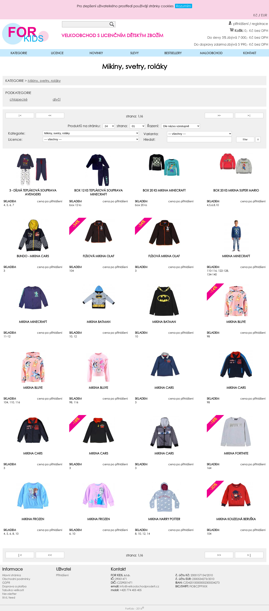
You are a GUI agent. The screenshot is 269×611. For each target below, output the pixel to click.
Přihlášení (62, 575)
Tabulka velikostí (13, 590)
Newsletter (9, 594)
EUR (264, 15)
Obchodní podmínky (16, 579)
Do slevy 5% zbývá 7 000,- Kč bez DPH (237, 37)
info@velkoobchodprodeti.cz (139, 586)
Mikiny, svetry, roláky (44, 81)
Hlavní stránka (11, 575)
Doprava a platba (14, 586)
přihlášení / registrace (248, 23)
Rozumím (183, 6)
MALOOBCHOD (211, 53)
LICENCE (57, 53)
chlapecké (19, 99)
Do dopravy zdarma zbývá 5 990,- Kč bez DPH (231, 44)
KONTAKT (249, 53)
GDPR (6, 582)
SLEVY (134, 53)
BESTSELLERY (173, 53)
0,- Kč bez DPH (256, 30)
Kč (255, 15)
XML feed (8, 597)
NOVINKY (96, 53)
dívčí (57, 99)
